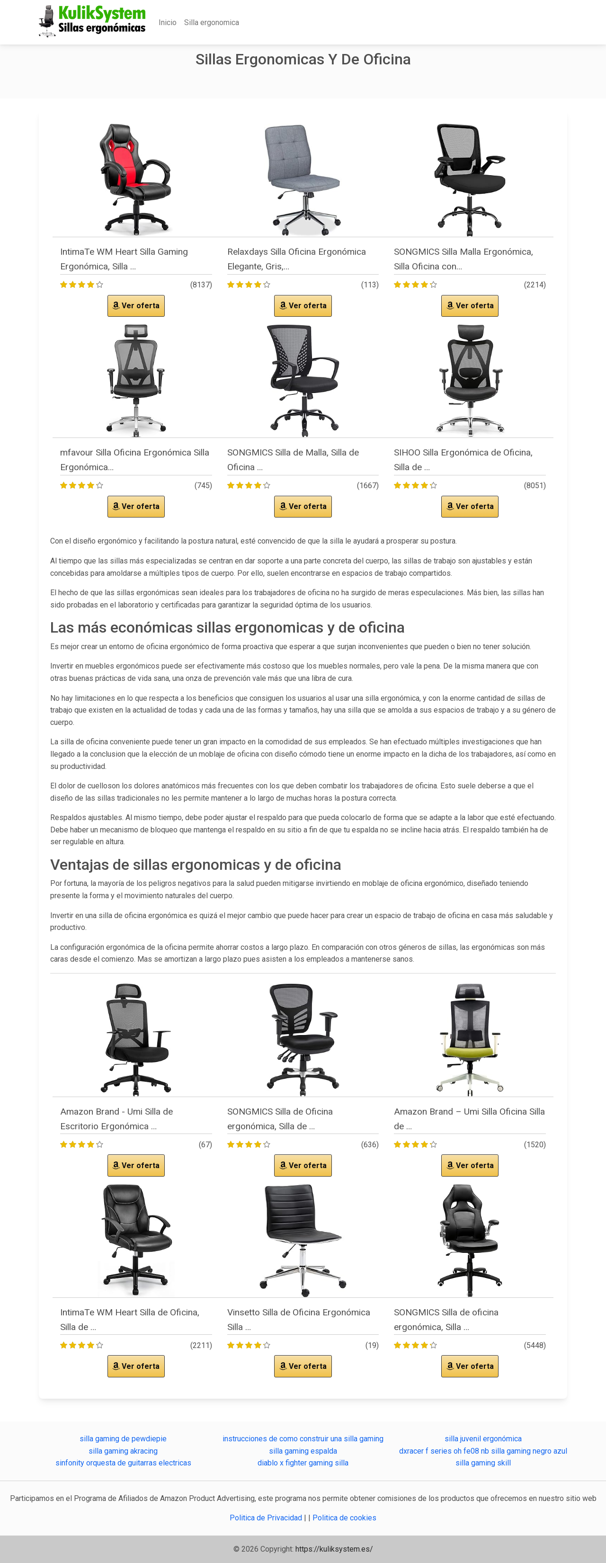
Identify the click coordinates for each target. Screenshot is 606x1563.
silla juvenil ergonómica (483, 1438)
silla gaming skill (483, 1462)
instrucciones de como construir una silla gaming (303, 1438)
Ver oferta (136, 305)
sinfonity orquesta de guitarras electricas (123, 1462)
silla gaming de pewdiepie (123, 1438)
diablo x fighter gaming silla (303, 1462)
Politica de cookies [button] (344, 1517)
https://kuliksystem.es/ (334, 1549)
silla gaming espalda (303, 1451)
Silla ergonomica (211, 22)
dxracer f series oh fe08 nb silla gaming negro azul (483, 1451)
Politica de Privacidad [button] (267, 1517)
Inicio (168, 22)
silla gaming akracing (123, 1451)
